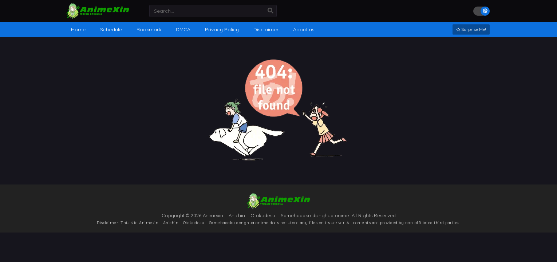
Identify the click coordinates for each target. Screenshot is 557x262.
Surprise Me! (471, 29)
